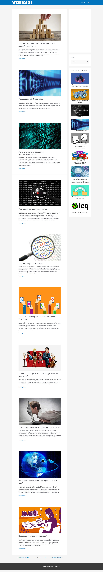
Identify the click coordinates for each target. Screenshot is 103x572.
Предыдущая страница (23, 559)
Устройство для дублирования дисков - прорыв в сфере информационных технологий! (80, 178)
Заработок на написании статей (33, 538)
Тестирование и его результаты (33, 209)
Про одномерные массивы (31, 263)
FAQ (89, 2)
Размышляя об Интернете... (31, 99)
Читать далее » (22, 58)
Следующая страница (56, 559)
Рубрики (83, 2)
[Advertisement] (80, 31)
